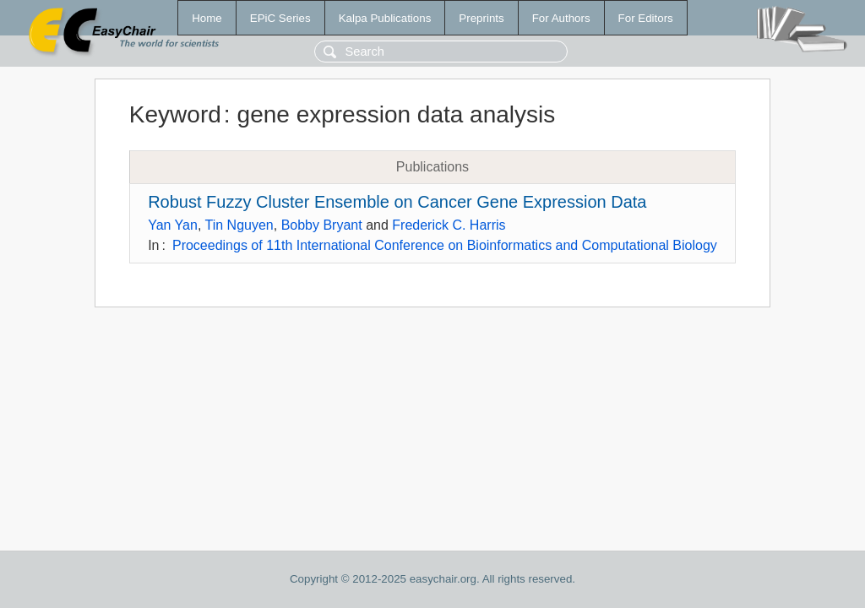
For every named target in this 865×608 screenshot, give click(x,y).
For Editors (645, 18)
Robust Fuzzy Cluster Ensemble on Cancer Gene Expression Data (397, 202)
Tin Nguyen (239, 225)
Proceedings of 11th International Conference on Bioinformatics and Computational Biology (444, 245)
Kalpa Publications (385, 18)
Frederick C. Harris (448, 225)
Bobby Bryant (321, 225)
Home (207, 18)
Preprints (481, 18)
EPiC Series (280, 18)
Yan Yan (173, 225)
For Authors (561, 18)
